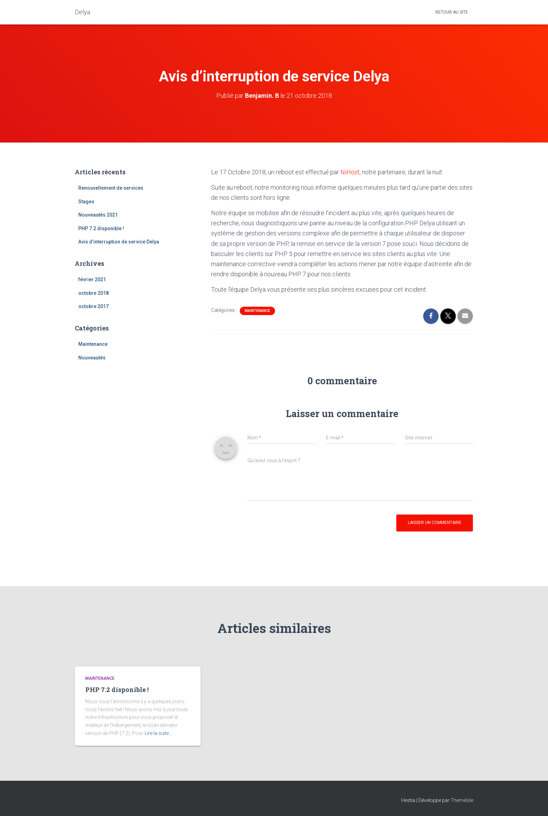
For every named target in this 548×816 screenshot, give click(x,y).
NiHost (350, 172)
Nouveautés (92, 357)
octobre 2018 (93, 293)
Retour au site (451, 12)
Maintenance (93, 344)
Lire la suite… (158, 733)
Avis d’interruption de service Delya (118, 242)
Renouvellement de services (110, 188)
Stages (86, 201)
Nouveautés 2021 (98, 215)
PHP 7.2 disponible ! (101, 228)
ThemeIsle (461, 800)
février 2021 (92, 279)
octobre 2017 (93, 306)
